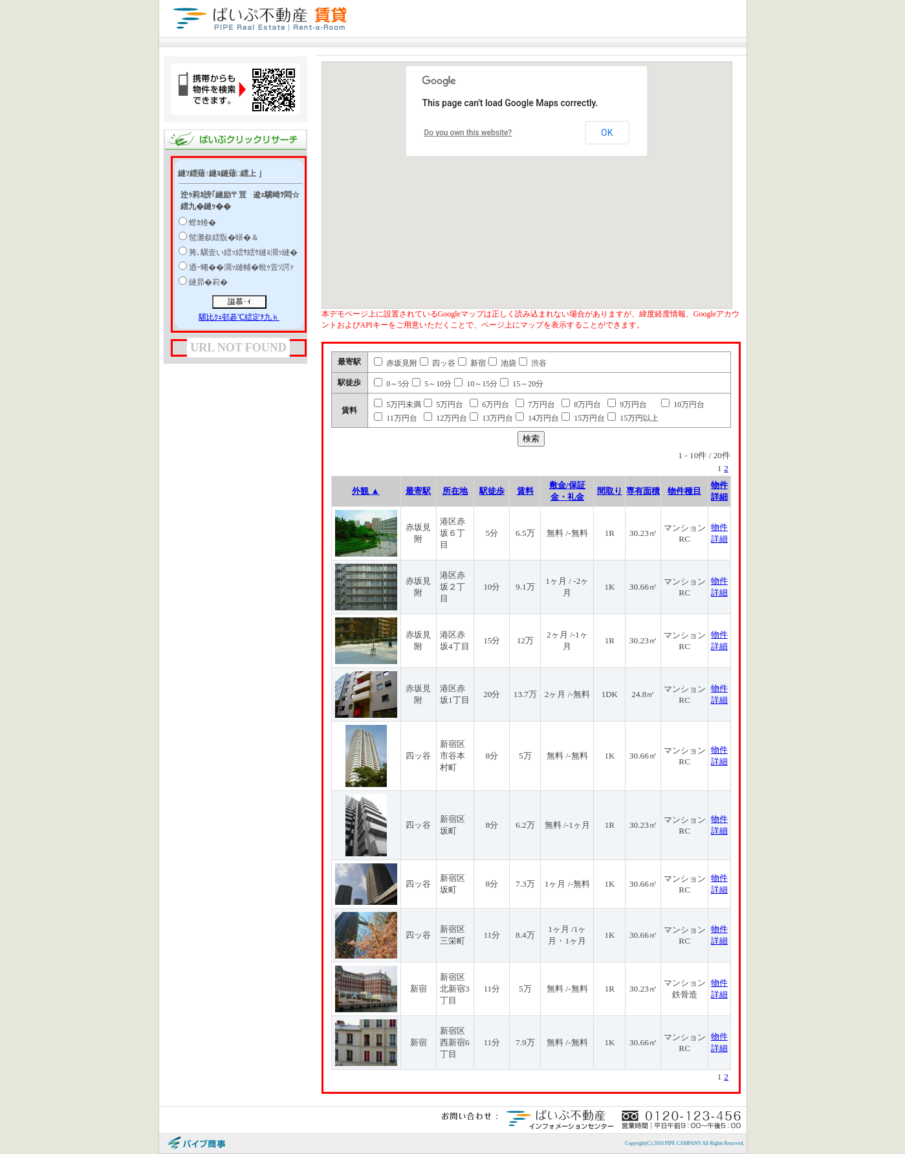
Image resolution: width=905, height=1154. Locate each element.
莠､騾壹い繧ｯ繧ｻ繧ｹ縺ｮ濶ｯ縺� (243, 252)
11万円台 (395, 418)
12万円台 (445, 418)
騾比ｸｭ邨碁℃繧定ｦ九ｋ (239, 317)
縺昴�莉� (208, 282)
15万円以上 (633, 418)
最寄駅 (418, 491)
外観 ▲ (366, 491)
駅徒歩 (492, 491)
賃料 (525, 491)
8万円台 (581, 404)
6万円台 (489, 404)
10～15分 (475, 383)
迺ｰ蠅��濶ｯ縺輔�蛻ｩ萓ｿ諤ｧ (241, 267)
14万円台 (537, 418)
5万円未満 (397, 404)
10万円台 (682, 404)
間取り (609, 491)
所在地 (455, 491)
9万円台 (627, 404)
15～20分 (521, 383)
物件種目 (684, 491)
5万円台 (443, 404)
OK (607, 133)
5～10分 (432, 383)
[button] (573, 183)
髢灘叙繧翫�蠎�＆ (224, 237)
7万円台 (535, 404)
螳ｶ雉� (202, 222)
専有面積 (643, 491)
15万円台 (583, 418)
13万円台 (491, 418)
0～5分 (391, 383)
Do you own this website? (468, 132)
